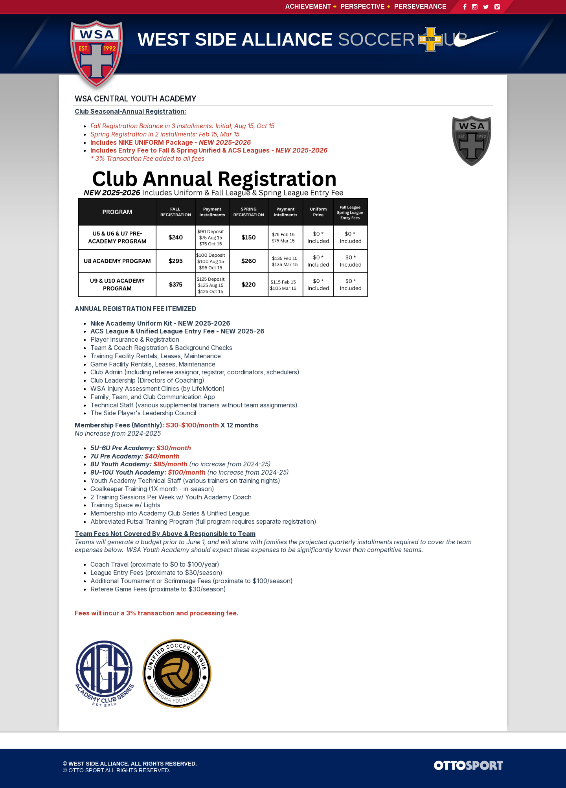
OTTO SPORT (86, 770)
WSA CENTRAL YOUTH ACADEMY (136, 98)
